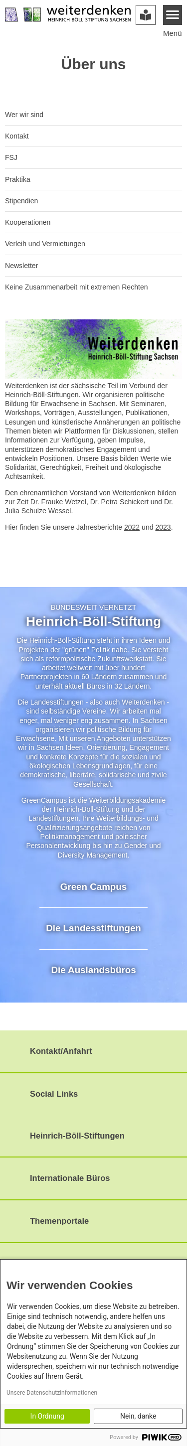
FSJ (11, 157)
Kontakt (17, 136)
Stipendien (21, 201)
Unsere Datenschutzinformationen (51, 1392)
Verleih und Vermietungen (45, 244)
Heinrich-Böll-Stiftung (93, 621)
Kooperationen (27, 222)
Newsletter (21, 266)
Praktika (17, 179)
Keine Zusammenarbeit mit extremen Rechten (76, 287)
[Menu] (173, 15)
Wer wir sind (24, 115)
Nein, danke (138, 1416)
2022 (132, 527)
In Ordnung (47, 1416)
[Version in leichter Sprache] (145, 14)
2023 (163, 527)
